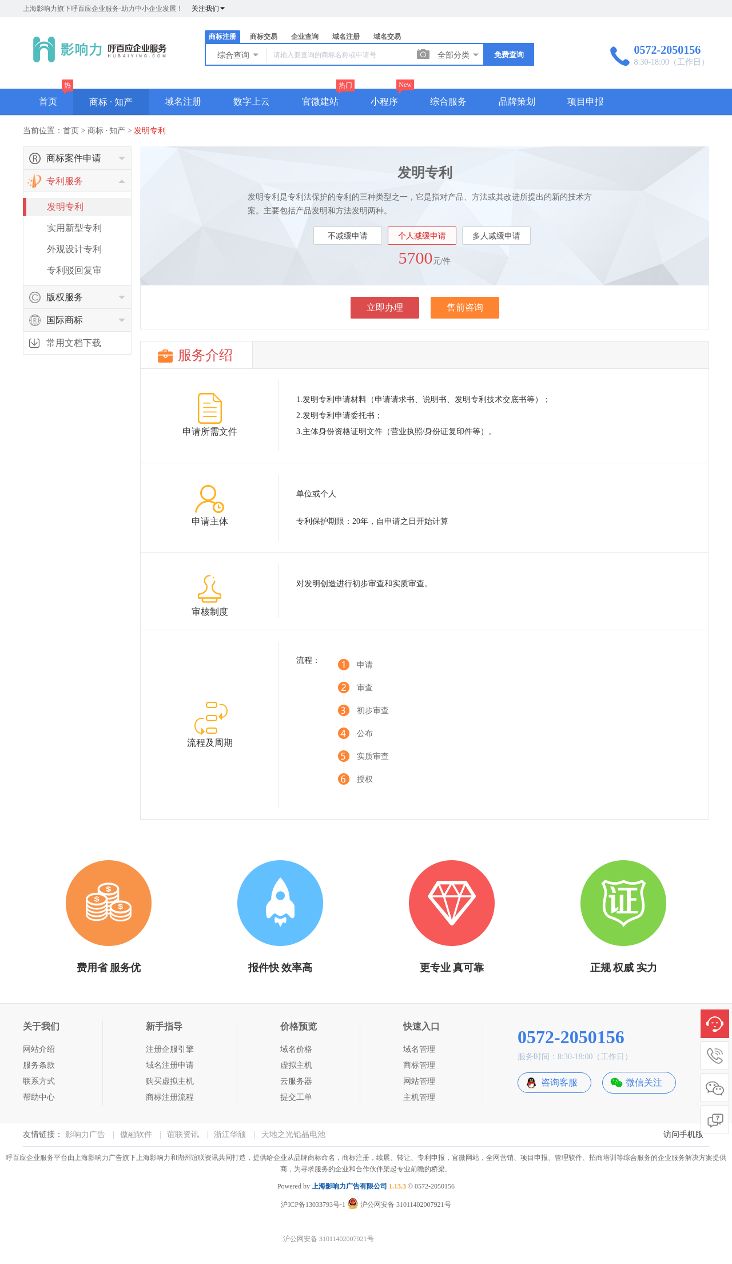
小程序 (384, 101)
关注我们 (209, 9)
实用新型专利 (74, 228)
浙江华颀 (230, 1134)
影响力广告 (85, 1134)
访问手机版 (683, 1134)
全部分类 (458, 55)
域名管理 (419, 1049)
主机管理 (419, 1097)
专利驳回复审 (74, 270)
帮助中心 (39, 1097)
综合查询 (238, 55)
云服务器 (296, 1081)
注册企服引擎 (170, 1049)
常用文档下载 (73, 343)
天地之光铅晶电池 (293, 1134)
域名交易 (387, 37)
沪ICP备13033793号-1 (313, 1205)
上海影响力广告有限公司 (349, 1186)
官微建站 (320, 101)
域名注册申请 (170, 1065)
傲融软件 (136, 1134)
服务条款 (39, 1065)
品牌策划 (517, 101)
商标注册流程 (170, 1097)
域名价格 (296, 1049)
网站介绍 (39, 1049)
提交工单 (296, 1097)
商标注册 (222, 37)
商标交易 (263, 37)
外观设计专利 (74, 249)
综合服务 (448, 101)
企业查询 (305, 37)
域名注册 (346, 37)
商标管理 (419, 1065)
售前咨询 (465, 307)
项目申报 (585, 101)
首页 (48, 101)
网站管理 (419, 1081)
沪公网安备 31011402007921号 (399, 1205)
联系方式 (39, 1081)
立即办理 (385, 307)
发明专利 (150, 130)
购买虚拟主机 (170, 1081)
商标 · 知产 (111, 102)
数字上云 (251, 101)
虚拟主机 (296, 1065)
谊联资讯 (183, 1134)
